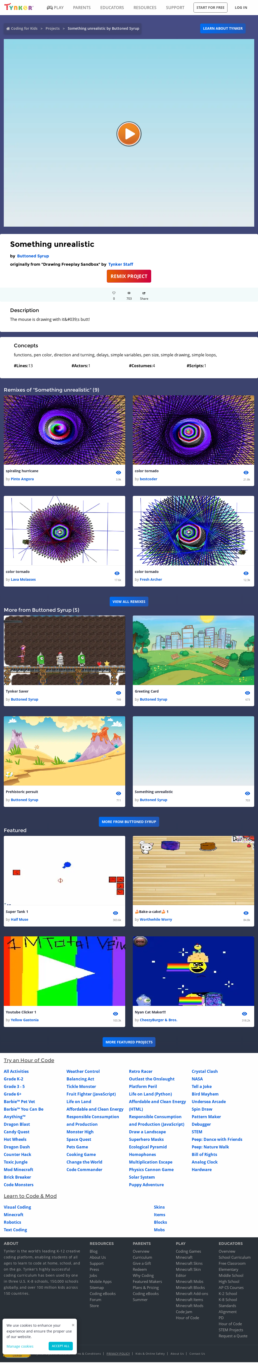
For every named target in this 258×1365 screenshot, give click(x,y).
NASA (197, 1082)
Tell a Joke (202, 1089)
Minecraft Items (189, 1302)
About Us (98, 1259)
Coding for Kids (24, 28)
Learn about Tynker (223, 28)
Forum (95, 1302)
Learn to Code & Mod (30, 1199)
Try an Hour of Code (29, 1063)
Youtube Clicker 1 (21, 1014)
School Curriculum (235, 1259)
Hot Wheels (15, 1142)
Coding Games (188, 1253)
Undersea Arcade (209, 1104)
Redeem (140, 1272)
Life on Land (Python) (150, 1097)
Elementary (228, 1272)
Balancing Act (80, 1082)
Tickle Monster (81, 1089)
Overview (141, 1253)
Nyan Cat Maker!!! (150, 1014)
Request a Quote (233, 1338)
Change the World (84, 1165)
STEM (197, 1135)
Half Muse (19, 921)
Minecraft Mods (189, 1308)
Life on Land (79, 1104)
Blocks (160, 1225)
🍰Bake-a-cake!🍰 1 (152, 913)
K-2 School (228, 1296)
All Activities (16, 1074)
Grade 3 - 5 (14, 1089)
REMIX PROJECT (129, 276)
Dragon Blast (17, 1127)
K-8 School (228, 1302)
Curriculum (142, 1259)
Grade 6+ (12, 1097)
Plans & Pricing (146, 1290)
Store (94, 1308)
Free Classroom (232, 1266)
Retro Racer (140, 1074)
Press (94, 1272)
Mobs (159, 1233)
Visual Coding (17, 1210)
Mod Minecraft (18, 1172)
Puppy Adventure (146, 1187)
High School (229, 1284)
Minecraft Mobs (189, 1284)
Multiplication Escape (150, 1165)
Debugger (201, 1127)
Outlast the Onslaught (152, 1082)
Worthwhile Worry (156, 921)
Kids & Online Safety (150, 1356)
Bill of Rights (204, 1157)
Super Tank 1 (17, 913)
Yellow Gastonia (25, 1022)
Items (159, 1217)
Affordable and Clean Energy (95, 1112)
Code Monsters (19, 1187)
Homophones (142, 1157)
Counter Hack (17, 1157)
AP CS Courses (231, 1290)
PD (221, 1320)
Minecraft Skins (189, 1266)
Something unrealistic (154, 793)
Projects (53, 28)
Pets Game (77, 1150)
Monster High (80, 1135)
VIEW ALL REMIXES (129, 602)
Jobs (93, 1278)
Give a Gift (142, 1266)
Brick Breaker (17, 1180)
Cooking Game (81, 1157)
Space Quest (79, 1142)
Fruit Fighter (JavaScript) (91, 1097)
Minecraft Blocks (190, 1290)
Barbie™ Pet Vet (19, 1104)
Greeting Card (147, 692)
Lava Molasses (23, 580)
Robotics (12, 1225)
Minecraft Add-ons (192, 1296)
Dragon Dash (17, 1150)
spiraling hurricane (22, 471)
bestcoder (148, 479)
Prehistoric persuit (22, 793)
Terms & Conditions (87, 1356)
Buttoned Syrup (33, 256)
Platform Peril (143, 1089)
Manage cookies (20, 1346)
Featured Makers (147, 1284)
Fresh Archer (151, 580)
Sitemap (97, 1290)
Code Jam (184, 1314)
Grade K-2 (13, 1082)
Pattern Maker (206, 1119)
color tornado (147, 471)
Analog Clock (205, 1165)
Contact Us (197, 1356)
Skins (159, 1210)
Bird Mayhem (205, 1097)
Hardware (202, 1172)
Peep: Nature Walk (210, 1150)
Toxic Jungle (15, 1165)
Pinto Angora (22, 479)
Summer (140, 1302)
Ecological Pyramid (148, 1150)
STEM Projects (231, 1332)
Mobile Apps (101, 1284)
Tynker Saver (17, 692)
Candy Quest (16, 1135)
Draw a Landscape (147, 1135)
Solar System (142, 1180)
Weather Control (83, 1074)
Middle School (231, 1278)
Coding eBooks (103, 1296)
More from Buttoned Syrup (129, 823)
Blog (94, 1253)
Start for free (210, 7)
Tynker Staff (120, 264)
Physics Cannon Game (151, 1172)
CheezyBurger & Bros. (158, 1022)
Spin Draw (202, 1112)
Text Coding (15, 1233)
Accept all (61, 1346)
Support (97, 1266)
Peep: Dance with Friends (217, 1142)
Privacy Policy (118, 1356)
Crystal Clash (205, 1074)
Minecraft (13, 1217)
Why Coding (143, 1278)
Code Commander (84, 1172)
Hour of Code (187, 1320)
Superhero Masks (146, 1142)
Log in (241, 7)
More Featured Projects (129, 1044)
